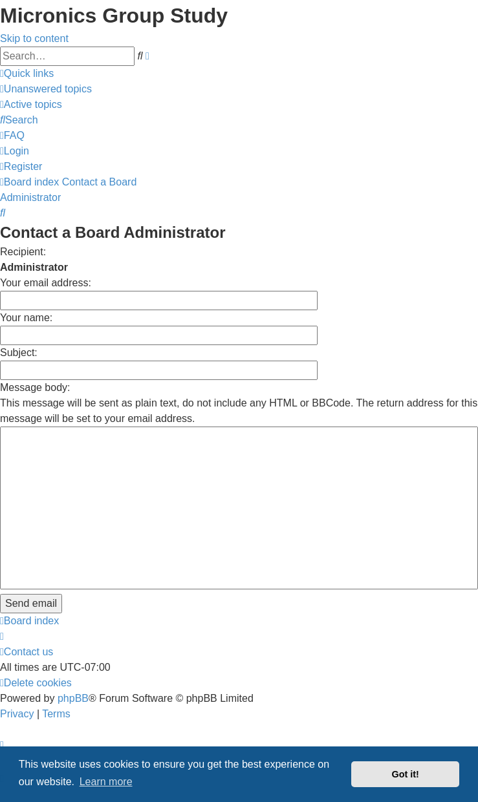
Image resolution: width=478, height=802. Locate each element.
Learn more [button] (106, 781)
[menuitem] (46, 88)
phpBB (73, 698)
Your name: (26, 317)
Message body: (35, 387)
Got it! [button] (405, 774)
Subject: (19, 352)
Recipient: (23, 251)
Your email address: (45, 282)
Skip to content (34, 38)
